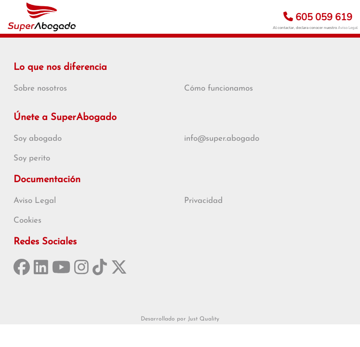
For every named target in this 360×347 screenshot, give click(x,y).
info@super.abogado (221, 138)
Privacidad (203, 201)
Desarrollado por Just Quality (180, 319)
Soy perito (31, 158)
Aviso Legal (348, 27)
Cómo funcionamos (218, 88)
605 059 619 (317, 17)
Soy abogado (37, 138)
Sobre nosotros (40, 88)
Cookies (27, 220)
